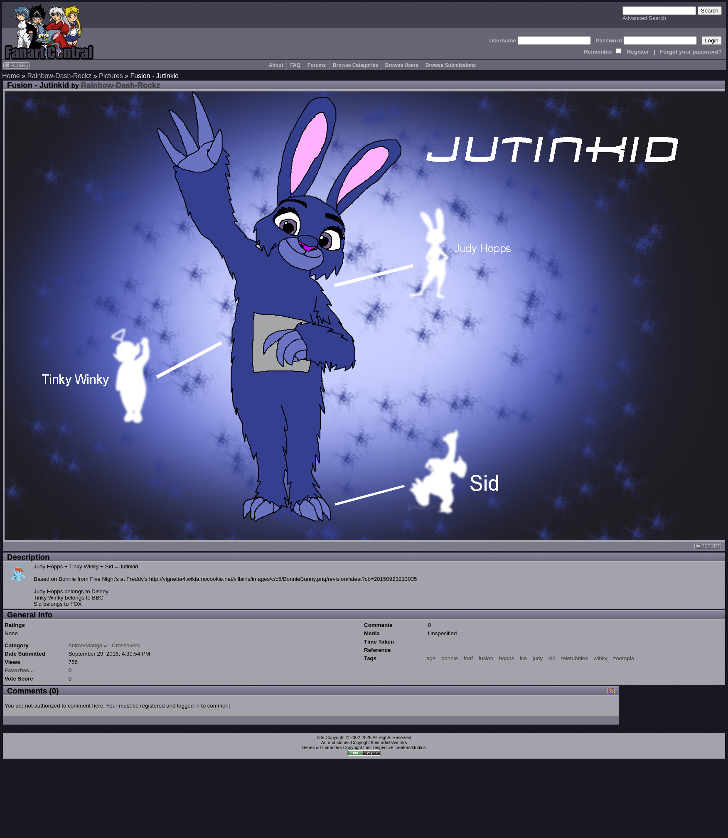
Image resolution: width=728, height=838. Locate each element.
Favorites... (19, 670)
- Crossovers (124, 645)
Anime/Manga (85, 645)
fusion (486, 658)
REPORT (708, 546)
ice (523, 658)
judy (538, 658)
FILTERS (16, 65)
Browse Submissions (450, 65)
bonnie (449, 658)
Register (638, 52)
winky (600, 658)
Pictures (111, 75)
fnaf (468, 658)
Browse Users (401, 65)
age (430, 658)
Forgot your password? (691, 52)
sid (552, 658)
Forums (316, 65)
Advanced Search (644, 18)
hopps (506, 658)
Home (11, 75)
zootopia (623, 658)
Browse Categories (355, 65)
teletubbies (574, 658)
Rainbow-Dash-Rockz (59, 75)
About (276, 65)
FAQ (295, 65)
